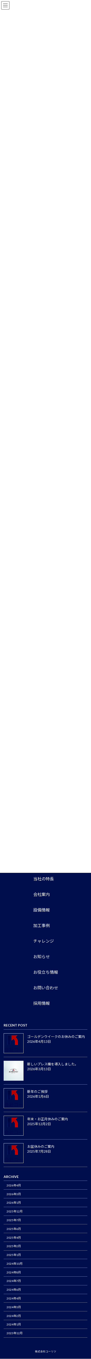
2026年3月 (14, 1194)
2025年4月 (14, 1237)
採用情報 (41, 1003)
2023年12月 (15, 1333)
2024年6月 (14, 1290)
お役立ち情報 (45, 972)
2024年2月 (14, 1316)
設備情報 (41, 910)
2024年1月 (14, 1324)
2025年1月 (14, 1255)
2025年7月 (14, 1220)
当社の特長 (43, 879)
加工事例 (41, 925)
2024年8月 (14, 1272)
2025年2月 (14, 1246)
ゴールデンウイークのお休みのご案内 (56, 1037)
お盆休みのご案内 (40, 1146)
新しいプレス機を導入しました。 (52, 1064)
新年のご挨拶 (37, 1091)
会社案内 (41, 894)
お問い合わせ (45, 988)
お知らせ (41, 956)
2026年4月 (14, 1185)
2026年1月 (14, 1203)
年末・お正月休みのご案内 (49, 1119)
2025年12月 (15, 1211)
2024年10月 (15, 1263)
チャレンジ (43, 941)
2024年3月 (14, 1307)
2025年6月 (14, 1229)
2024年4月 (14, 1298)
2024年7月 (14, 1281)
